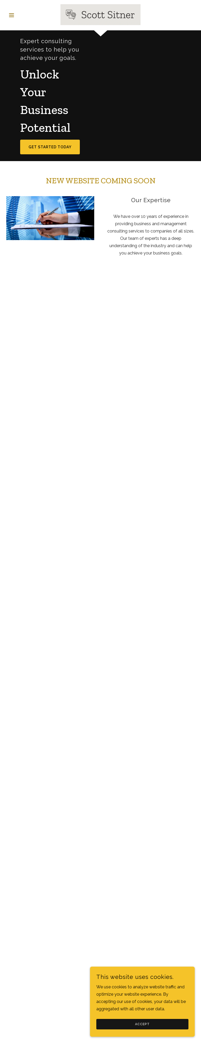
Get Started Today (50, 147)
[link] (100, 14)
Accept (142, 1024)
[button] (20, 15)
